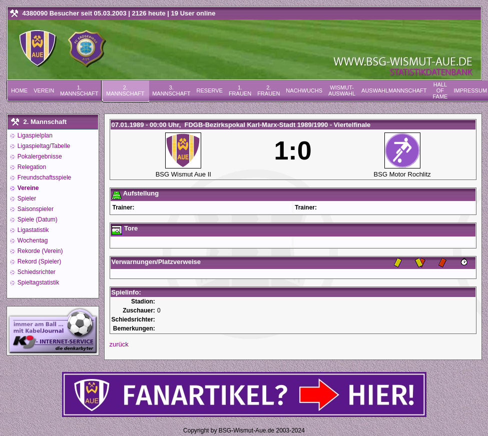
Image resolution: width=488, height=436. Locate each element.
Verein (44, 91)
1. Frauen (240, 90)
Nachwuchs (304, 91)
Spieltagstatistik (38, 282)
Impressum (470, 91)
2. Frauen (268, 90)
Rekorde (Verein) (39, 251)
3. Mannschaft (171, 90)
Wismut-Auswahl (341, 90)
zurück (119, 344)
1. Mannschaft (79, 90)
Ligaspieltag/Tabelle (43, 146)
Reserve (210, 91)
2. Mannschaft (125, 90)
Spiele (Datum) (37, 219)
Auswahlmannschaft (393, 91)
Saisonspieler (35, 209)
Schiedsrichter (36, 272)
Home (19, 91)
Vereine (27, 188)
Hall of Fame (439, 91)
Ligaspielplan (34, 135)
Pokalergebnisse (39, 156)
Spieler (26, 198)
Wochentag (32, 240)
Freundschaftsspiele (44, 177)
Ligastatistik (32, 230)
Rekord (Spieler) (39, 261)
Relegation (31, 167)
